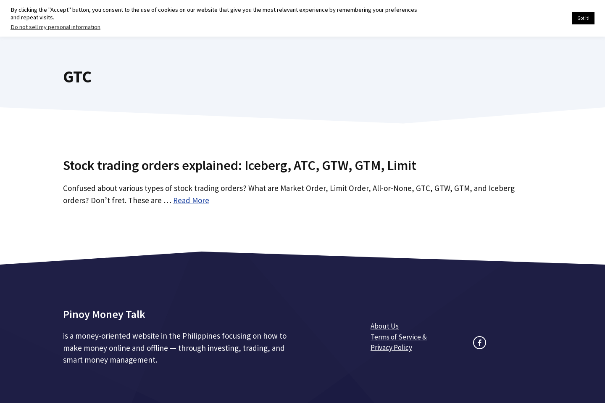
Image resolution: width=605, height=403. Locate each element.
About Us (385, 326)
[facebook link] (479, 342)
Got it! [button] (583, 18)
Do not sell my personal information (55, 27)
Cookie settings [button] (546, 18)
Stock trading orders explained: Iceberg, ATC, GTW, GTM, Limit (239, 165)
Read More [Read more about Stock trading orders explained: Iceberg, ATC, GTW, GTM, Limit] (191, 200)
